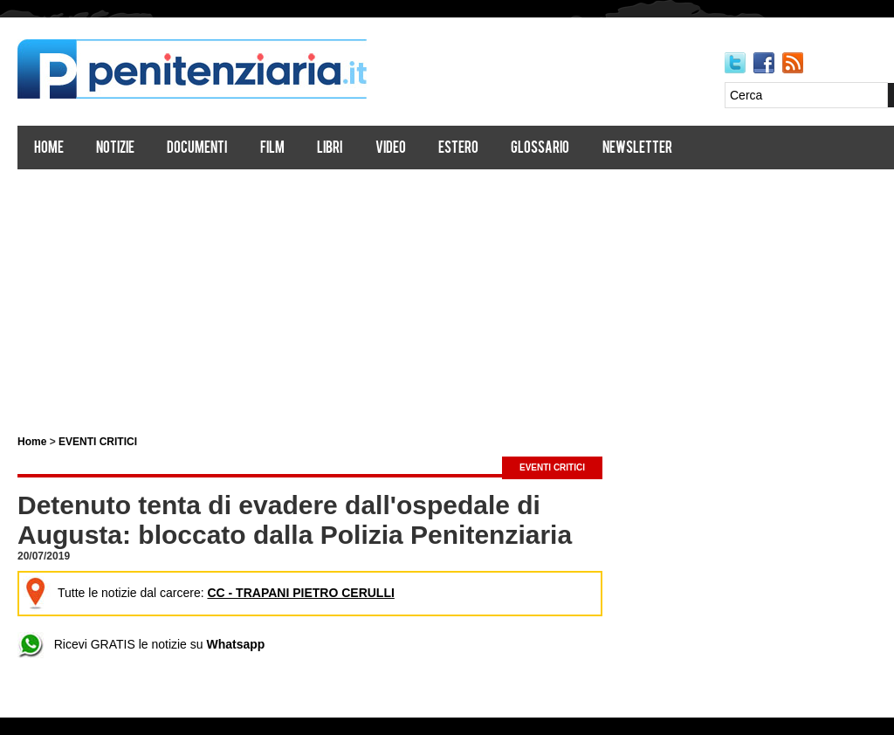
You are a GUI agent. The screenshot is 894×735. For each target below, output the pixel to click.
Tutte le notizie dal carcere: (209, 593)
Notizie (115, 148)
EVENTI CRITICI (97, 442)
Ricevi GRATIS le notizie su (141, 644)
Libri (329, 148)
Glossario (540, 148)
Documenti (197, 148)
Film (272, 148)
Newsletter (637, 148)
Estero (458, 148)
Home (49, 148)
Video (390, 148)
